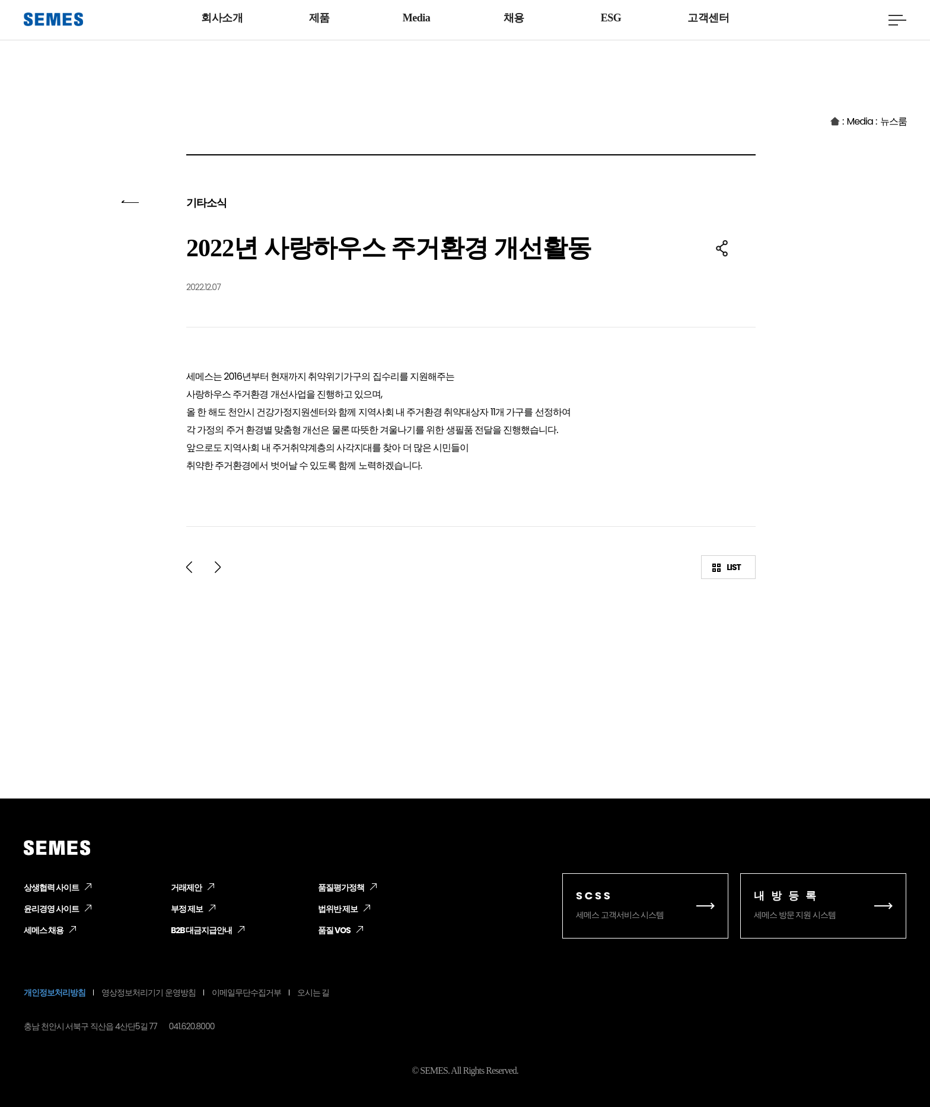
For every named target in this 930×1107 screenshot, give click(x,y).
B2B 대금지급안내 (200, 931)
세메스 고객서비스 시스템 (645, 904)
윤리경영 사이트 (49, 909)
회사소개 (221, 18)
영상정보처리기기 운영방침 (140, 992)
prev (189, 567)
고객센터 (708, 18)
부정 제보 (186, 909)
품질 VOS (333, 931)
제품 (319, 18)
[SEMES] (53, 19)
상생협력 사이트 (49, 888)
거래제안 (185, 888)
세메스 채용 (42, 931)
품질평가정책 (339, 888)
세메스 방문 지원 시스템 (823, 904)
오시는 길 (295, 992)
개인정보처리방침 (52, 992)
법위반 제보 (336, 909)
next (218, 567)
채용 (514, 18)
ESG (611, 18)
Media (417, 18)
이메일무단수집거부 (232, 992)
